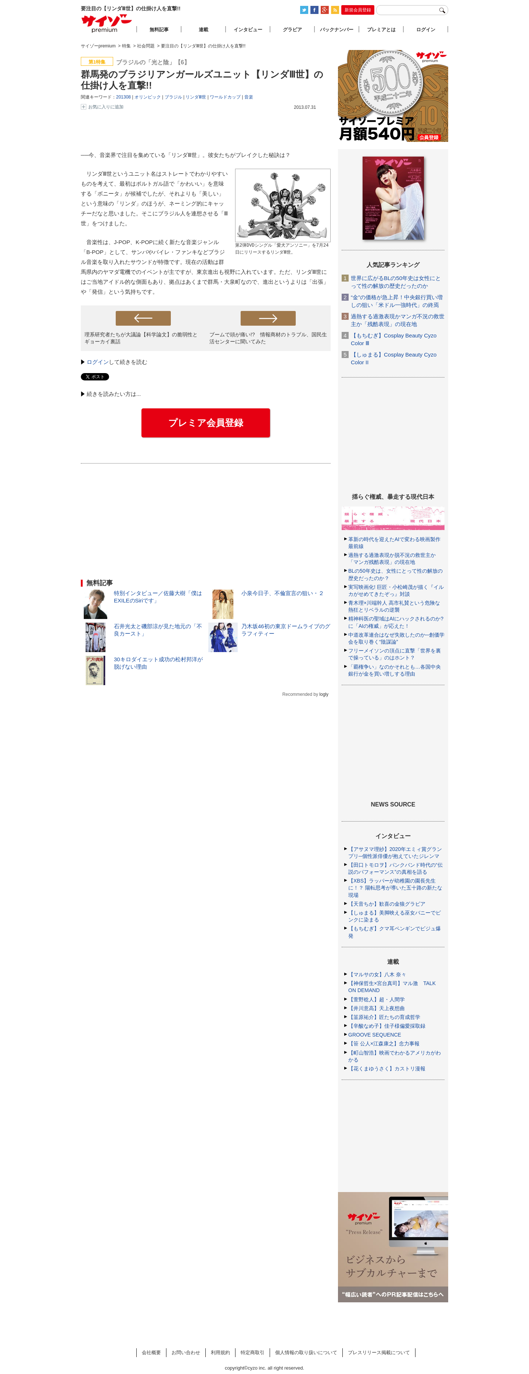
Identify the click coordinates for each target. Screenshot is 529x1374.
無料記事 (159, 29)
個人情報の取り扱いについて (306, 1352)
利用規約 (220, 1352)
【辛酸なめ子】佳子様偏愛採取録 (386, 1026)
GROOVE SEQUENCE (374, 1035)
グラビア (292, 29)
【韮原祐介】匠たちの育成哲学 (384, 1017)
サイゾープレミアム (107, 23)
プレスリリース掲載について (379, 1352)
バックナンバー (336, 29)
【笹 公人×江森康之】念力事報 (384, 1043)
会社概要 (151, 1352)
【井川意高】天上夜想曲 (376, 1008)
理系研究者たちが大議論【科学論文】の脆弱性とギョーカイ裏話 (141, 338)
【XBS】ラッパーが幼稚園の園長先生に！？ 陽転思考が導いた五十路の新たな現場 (395, 888)
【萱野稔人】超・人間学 (376, 999)
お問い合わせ (186, 1352)
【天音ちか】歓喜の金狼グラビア (386, 904)
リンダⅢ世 (196, 97)
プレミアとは (381, 29)
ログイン (98, 362)
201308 (123, 97)
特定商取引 (252, 1352)
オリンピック (147, 97)
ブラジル (173, 97)
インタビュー (248, 29)
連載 (203, 29)
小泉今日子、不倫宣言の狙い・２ (282, 593)
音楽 (248, 97)
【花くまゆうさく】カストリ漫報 (386, 1068)
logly (323, 694)
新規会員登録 (358, 9)
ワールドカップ (225, 97)
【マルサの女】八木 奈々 (377, 974)
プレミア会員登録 (205, 423)
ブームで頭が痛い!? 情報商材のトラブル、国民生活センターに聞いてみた (268, 338)
